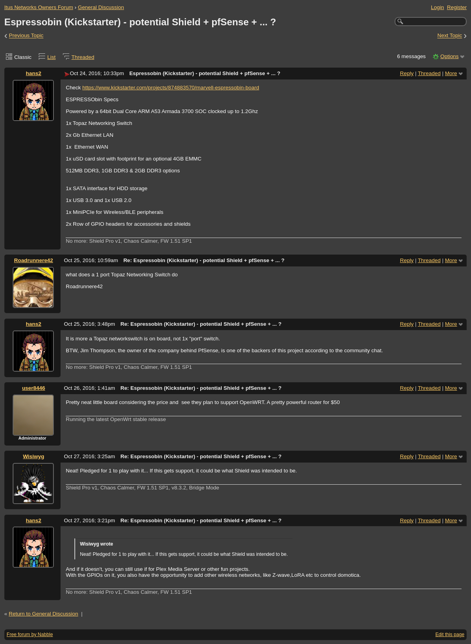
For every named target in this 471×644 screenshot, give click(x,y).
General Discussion (101, 7)
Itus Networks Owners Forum (38, 7)
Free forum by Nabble (30, 634)
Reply (407, 73)
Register (457, 7)
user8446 (33, 388)
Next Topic (449, 36)
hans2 (33, 73)
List (51, 57)
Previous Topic (26, 36)
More (451, 73)
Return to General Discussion (43, 614)
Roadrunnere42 (33, 260)
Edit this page (449, 634)
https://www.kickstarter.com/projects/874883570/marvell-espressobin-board (170, 88)
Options (449, 56)
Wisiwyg (33, 456)
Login (437, 7)
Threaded (83, 57)
